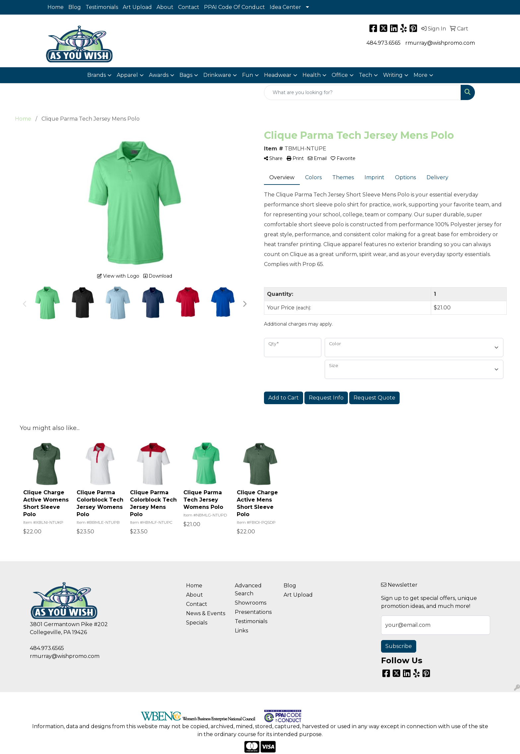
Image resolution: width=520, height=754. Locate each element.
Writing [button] (393, 75)
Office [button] (340, 75)
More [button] (420, 75)
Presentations (253, 612)
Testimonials (102, 7)
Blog (74, 7)
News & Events (205, 613)
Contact (188, 7)
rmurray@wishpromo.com (440, 43)
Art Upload (137, 7)
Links (241, 630)
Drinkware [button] (217, 75)
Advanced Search (248, 589)
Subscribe (398, 646)
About (165, 7)
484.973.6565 (383, 43)
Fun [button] (247, 75)
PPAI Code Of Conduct (234, 7)
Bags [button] (185, 75)
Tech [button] (365, 75)
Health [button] (311, 75)
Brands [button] (96, 75)
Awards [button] (158, 75)
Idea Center (285, 7)
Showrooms (250, 603)
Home (55, 7)
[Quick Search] (362, 92)
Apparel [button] (127, 75)
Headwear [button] (278, 75)
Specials (196, 622)
